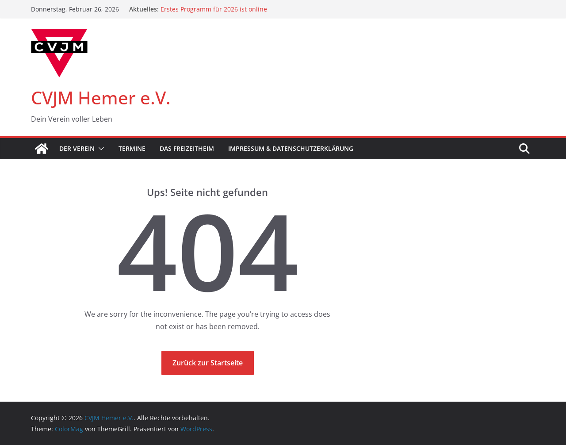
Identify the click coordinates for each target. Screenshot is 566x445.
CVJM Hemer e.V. (101, 97)
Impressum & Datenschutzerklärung (290, 148)
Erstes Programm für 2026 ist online (214, 9)
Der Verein (77, 148)
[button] (99, 148)
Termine (132, 148)
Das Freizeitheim (187, 148)
